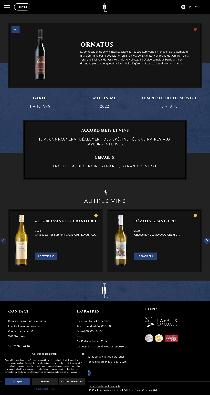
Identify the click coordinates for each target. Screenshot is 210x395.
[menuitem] (7, 7)
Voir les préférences (72, 381)
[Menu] (7, 7)
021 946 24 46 (21, 346)
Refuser (45, 381)
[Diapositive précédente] (3, 241)
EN (196, 7)
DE (190, 7)
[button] (83, 353)
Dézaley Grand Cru (155, 221)
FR (183, 7)
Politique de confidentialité (44, 389)
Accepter (17, 381)
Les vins (22, 7)
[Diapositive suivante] (207, 241)
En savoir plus (46, 256)
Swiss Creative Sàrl (146, 390)
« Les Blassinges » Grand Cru (65, 221)
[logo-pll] (105, 7)
